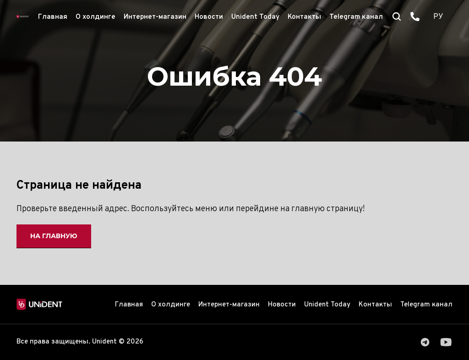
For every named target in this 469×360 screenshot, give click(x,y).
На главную (53, 236)
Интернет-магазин (155, 17)
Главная (52, 17)
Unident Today (255, 17)
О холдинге (95, 17)
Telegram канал (356, 17)
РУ (438, 17)
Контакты (304, 17)
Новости (209, 17)
